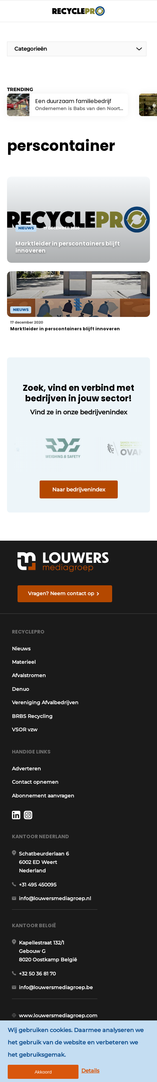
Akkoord (43, 1072)
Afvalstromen (29, 675)
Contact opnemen (35, 782)
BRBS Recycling (32, 716)
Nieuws (21, 648)
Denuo (20, 689)
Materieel (24, 662)
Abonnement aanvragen (43, 796)
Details (90, 1070)
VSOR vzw (24, 729)
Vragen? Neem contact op (61, 593)
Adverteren (26, 768)
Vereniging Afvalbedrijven (45, 702)
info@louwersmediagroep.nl (55, 898)
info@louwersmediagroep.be (56, 987)
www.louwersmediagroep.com (58, 1015)
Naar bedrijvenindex (78, 489)
